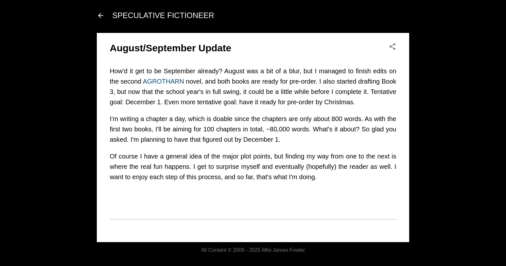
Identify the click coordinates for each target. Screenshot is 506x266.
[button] (392, 47)
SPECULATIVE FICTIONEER (163, 15)
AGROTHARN (163, 81)
